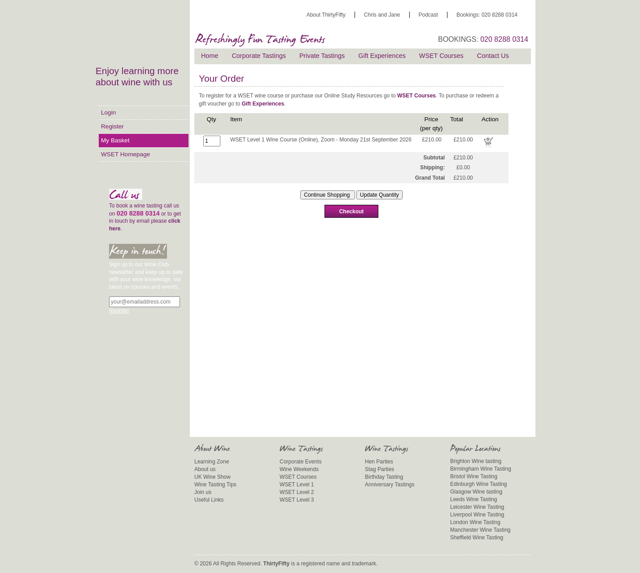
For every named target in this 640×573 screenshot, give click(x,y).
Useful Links (209, 500)
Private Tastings (322, 55)
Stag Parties (379, 469)
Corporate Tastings (259, 55)
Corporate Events (300, 461)
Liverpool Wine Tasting (477, 514)
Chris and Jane (382, 15)
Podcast (428, 15)
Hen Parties (379, 461)
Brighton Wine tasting (475, 461)
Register (112, 126)
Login (108, 112)
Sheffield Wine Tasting (476, 537)
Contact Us (493, 55)
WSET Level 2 (297, 492)
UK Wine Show (212, 477)
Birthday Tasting (384, 477)
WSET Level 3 (297, 500)
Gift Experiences (382, 55)
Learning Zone (211, 461)
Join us (202, 492)
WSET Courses (441, 55)
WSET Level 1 (297, 484)
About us (204, 469)
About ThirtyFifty (326, 15)
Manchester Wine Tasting (480, 530)
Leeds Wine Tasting (473, 499)
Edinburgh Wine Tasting (478, 484)
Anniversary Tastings (390, 484)
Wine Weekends (299, 469)
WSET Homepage (125, 154)
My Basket (115, 140)
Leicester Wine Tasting (477, 507)
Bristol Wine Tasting (473, 476)
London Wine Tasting (475, 522)
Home (209, 55)
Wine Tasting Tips (215, 484)
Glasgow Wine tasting (476, 492)
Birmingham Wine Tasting (480, 469)
